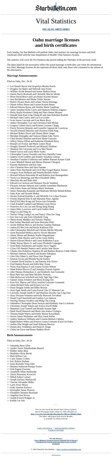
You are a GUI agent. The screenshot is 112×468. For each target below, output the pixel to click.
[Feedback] (56, 444)
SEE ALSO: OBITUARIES (56, 29)
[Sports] (56, 440)
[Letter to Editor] (70, 442)
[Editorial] (63, 440)
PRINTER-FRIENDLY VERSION (65, 428)
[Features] (50, 440)
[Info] (62, 442)
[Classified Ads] (41, 442)
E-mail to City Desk (56, 430)
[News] (36, 440)
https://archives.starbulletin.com (69, 449)
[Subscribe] (56, 442)
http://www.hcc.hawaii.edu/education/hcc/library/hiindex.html (56, 414)
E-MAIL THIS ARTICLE (44, 428)
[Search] (49, 442)
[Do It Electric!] (72, 440)
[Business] (42, 440)
